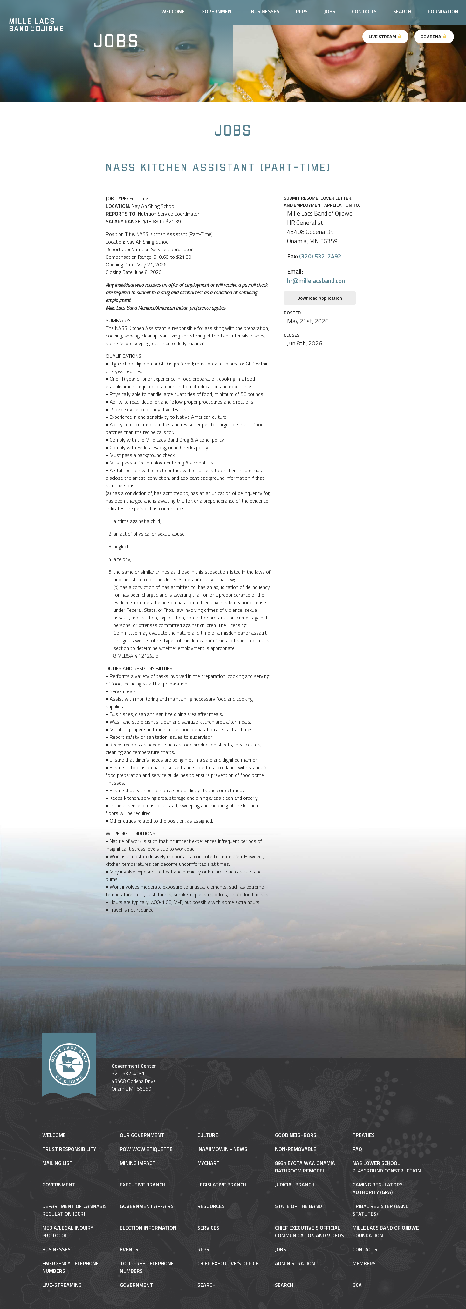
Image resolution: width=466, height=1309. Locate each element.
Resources (211, 1206)
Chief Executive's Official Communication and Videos (309, 1231)
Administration (295, 1263)
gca (357, 1285)
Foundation (443, 11)
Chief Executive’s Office (227, 1263)
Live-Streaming (62, 1285)
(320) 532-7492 (320, 256)
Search (402, 11)
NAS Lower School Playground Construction (387, 1166)
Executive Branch (142, 1184)
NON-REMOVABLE (295, 1149)
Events (129, 1249)
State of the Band (298, 1206)
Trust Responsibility (69, 1149)
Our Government (142, 1135)
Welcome (173, 11)
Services (208, 1228)
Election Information (148, 1228)
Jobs (329, 11)
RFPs (302, 11)
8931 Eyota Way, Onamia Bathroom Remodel (305, 1166)
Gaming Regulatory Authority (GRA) (377, 1188)
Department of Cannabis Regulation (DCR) (74, 1210)
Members (364, 1263)
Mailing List (57, 1163)
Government (218, 11)
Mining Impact (137, 1163)
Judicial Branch (294, 1184)
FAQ (357, 1149)
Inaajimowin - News (222, 1149)
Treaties (364, 1135)
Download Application (319, 298)
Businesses (265, 11)
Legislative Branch (221, 1184)
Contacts (364, 11)
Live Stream (385, 36)
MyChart (208, 1163)
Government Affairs (147, 1206)
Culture (207, 1135)
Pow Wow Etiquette (146, 1149)
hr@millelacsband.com (317, 280)
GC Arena (434, 36)
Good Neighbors (295, 1135)
